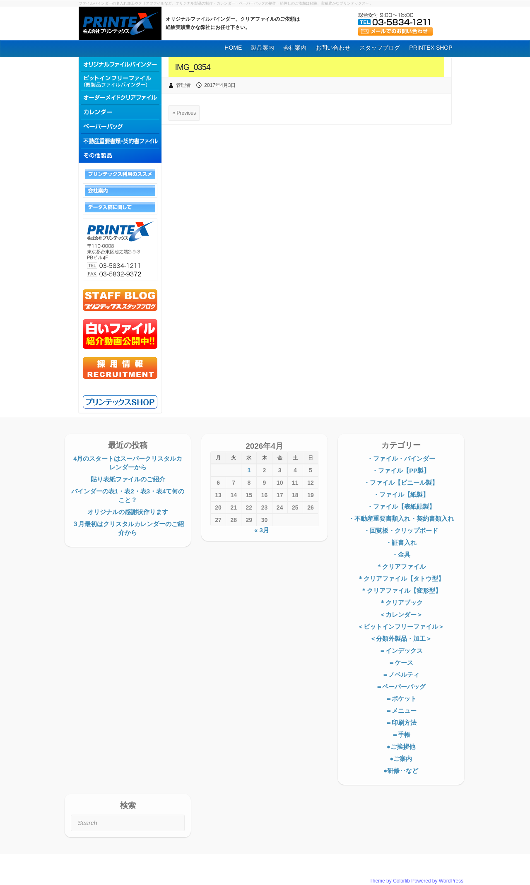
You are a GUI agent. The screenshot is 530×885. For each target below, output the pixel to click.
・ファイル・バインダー (401, 458)
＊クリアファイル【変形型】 (401, 590)
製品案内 (262, 47)
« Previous (184, 113)
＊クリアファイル (401, 566)
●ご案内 (401, 758)
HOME (233, 47)
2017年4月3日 (220, 85)
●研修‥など (400, 770)
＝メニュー (401, 710)
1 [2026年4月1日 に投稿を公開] (249, 470)
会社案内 (294, 47)
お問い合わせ (333, 47)
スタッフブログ (379, 47)
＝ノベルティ (400, 674)
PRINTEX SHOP (430, 47)
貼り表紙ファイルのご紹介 (128, 479)
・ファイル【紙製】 (401, 494)
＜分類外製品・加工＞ (401, 638)
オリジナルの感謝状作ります (127, 511)
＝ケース (400, 662)
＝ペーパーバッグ (401, 686)
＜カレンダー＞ (401, 614)
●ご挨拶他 (401, 746)
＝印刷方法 (401, 722)
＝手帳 (401, 734)
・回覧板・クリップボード (401, 530)
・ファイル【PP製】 (401, 470)
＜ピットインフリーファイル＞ (400, 626)
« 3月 (261, 530)
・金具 (401, 554)
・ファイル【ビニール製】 (401, 482)
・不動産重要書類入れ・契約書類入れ (401, 518)
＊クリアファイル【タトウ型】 (400, 578)
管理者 (183, 85)
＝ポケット (401, 698)
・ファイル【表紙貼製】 (401, 506)
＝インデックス (401, 650)
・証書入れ (401, 542)
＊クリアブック (401, 602)
